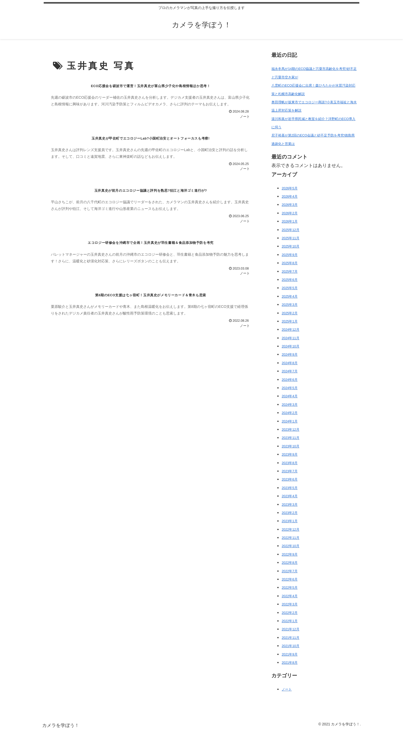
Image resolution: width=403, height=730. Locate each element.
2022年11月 (290, 538)
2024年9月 (290, 354)
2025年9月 (290, 255)
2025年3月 (290, 305)
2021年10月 (290, 646)
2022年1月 (290, 621)
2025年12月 (290, 230)
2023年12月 (290, 429)
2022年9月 (290, 554)
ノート (287, 689)
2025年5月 (290, 288)
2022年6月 (290, 579)
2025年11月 (290, 238)
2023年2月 (290, 513)
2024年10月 (290, 346)
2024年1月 (290, 421)
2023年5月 (290, 488)
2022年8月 (290, 563)
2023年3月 (290, 504)
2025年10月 (290, 246)
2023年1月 (290, 521)
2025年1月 (290, 321)
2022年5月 (290, 587)
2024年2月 (290, 413)
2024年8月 (290, 363)
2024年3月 (290, 404)
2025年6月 (290, 280)
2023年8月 (290, 463)
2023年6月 (290, 479)
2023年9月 (290, 454)
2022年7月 (290, 571)
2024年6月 (290, 380)
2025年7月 (290, 271)
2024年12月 (290, 329)
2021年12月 (290, 629)
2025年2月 (290, 313)
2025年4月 (290, 296)
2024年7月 (290, 371)
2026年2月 (290, 213)
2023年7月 (290, 471)
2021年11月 (290, 638)
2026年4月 (290, 196)
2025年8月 (290, 263)
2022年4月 (290, 596)
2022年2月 (290, 613)
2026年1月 (290, 221)
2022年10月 (290, 546)
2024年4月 (290, 396)
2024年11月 (290, 338)
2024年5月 (290, 388)
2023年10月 (290, 446)
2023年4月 (290, 496)
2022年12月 (290, 529)
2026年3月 (290, 205)
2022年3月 (290, 604)
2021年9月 (290, 654)
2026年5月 (290, 188)
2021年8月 (290, 662)
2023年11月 (290, 438)
